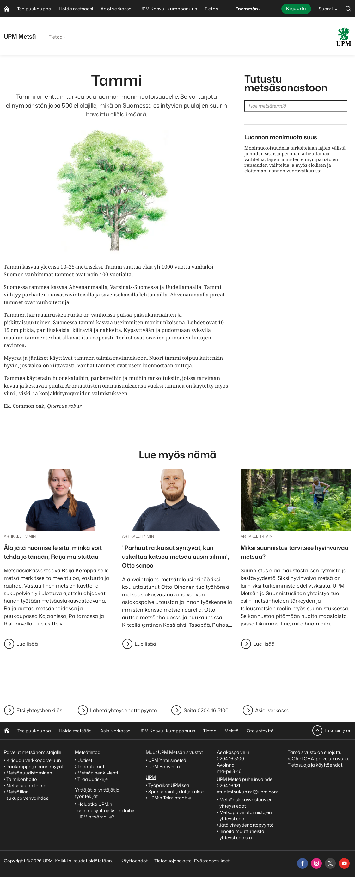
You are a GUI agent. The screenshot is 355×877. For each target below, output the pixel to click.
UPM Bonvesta (164, 766)
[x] (330, 863)
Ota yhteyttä (260, 730)
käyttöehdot (329, 765)
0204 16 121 (228, 785)
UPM (151, 777)
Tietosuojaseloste (172, 860)
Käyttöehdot (134, 860)
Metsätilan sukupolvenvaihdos (27, 794)
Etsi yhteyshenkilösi (40, 710)
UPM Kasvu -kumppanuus (166, 730)
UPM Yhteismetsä (167, 760)
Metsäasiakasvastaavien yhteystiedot (246, 802)
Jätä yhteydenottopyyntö (246, 825)
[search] (348, 8)
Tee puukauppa (34, 730)
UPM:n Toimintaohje (169, 797)
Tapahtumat (90, 766)
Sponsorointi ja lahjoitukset (177, 791)
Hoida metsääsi (75, 730)
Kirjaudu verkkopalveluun (33, 760)
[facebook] (302, 863)
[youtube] (344, 863)
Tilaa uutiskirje (92, 779)
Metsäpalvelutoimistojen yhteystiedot (245, 815)
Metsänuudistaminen (29, 772)
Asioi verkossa (272, 710)
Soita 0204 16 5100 (206, 710)
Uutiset (84, 760)
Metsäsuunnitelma (26, 785)
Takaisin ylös (337, 730)
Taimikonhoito (21, 779)
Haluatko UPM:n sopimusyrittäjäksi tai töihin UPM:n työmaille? (106, 810)
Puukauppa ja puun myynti (35, 766)
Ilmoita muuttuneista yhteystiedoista (241, 834)
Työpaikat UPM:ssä (168, 785)
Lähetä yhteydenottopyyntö (123, 710)
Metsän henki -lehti (97, 772)
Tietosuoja (299, 765)
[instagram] (316, 863)
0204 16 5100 (230, 758)
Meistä (231, 730)
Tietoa (56, 37)
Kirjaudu (296, 8)
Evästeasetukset (212, 860)
